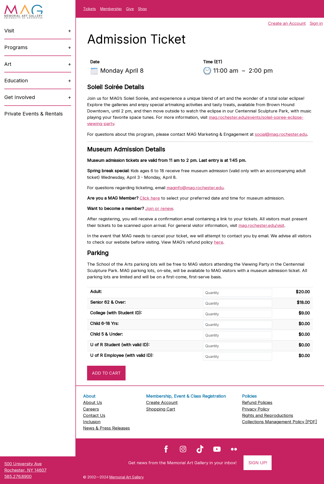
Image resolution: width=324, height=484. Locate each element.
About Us (92, 402)
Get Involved (19, 97)
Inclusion (91, 421)
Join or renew (159, 208)
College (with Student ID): (116, 312)
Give (130, 9)
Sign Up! (257, 462)
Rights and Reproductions (267, 415)
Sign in (316, 23)
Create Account (162, 402)
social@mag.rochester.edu (281, 134)
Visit (9, 31)
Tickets (89, 9)
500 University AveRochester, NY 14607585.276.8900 (25, 470)
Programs (16, 47)
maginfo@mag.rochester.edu (195, 187)
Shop (142, 9)
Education (16, 81)
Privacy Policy (255, 409)
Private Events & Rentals (33, 114)
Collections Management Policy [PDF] (279, 421)
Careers (91, 409)
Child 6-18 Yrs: (104, 323)
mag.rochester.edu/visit (261, 225)
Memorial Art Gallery (126, 477)
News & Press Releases (106, 428)
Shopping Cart (160, 409)
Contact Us (94, 415)
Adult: (96, 291)
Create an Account (287, 23)
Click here (150, 198)
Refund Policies (257, 402)
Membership (111, 9)
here (218, 242)
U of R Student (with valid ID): (119, 344)
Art (7, 64)
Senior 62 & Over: (108, 302)
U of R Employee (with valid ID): (121, 355)
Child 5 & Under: (106, 334)
